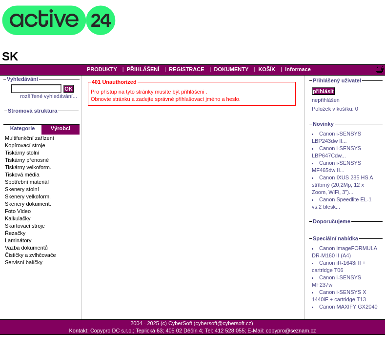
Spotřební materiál (27, 182)
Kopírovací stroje (25, 145)
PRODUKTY (102, 69)
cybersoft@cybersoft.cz (223, 323)
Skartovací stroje (25, 226)
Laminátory (18, 240)
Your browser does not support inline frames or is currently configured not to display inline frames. (192, 31)
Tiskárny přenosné (27, 160)
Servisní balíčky (23, 262)
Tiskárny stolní (22, 153)
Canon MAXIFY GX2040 (348, 307)
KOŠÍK (266, 69)
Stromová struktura (32, 111)
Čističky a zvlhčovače (30, 255)
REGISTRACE (186, 69)
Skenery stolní (22, 189)
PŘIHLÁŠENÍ (143, 69)
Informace (298, 69)
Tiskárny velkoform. (28, 167)
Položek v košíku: (335, 109)
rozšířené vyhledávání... (48, 96)
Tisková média (22, 174)
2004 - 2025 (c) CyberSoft (161, 323)
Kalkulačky (18, 218)
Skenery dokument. (28, 204)
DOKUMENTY (231, 69)
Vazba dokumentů (26, 248)
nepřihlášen (326, 100)
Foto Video (18, 211)
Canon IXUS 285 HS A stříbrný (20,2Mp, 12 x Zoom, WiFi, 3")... (342, 185)
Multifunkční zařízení (29, 138)
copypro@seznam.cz (291, 330)
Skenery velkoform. (28, 196)
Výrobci (60, 128)
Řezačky (15, 233)
